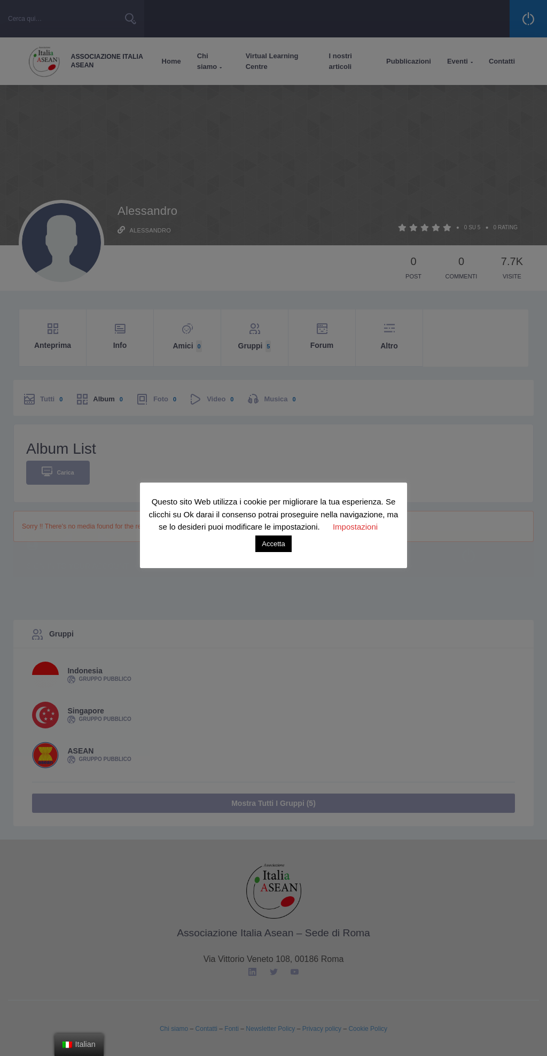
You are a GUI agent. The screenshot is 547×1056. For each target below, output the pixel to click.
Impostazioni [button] (355, 526)
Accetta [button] (273, 544)
